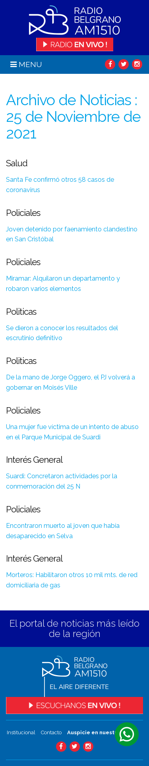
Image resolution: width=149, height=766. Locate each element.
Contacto (51, 732)
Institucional (21, 732)
